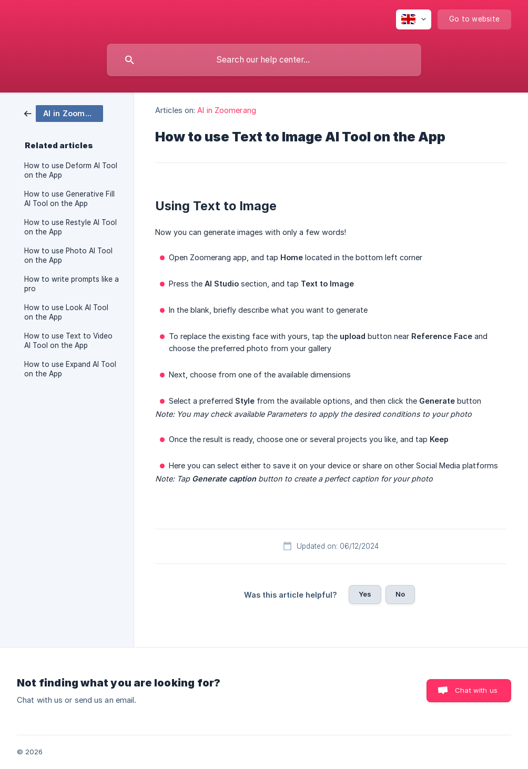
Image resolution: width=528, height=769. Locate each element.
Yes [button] (365, 594)
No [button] (400, 594)
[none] (413, 19)
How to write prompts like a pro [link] (71, 284)
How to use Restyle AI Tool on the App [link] (70, 227)
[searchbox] (264, 60)
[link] (63, 113)
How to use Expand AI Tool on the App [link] (70, 369)
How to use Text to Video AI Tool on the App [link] (68, 341)
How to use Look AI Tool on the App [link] (66, 312)
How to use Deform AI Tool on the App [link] (70, 170)
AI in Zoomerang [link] (226, 110)
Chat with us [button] (476, 690)
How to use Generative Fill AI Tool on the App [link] (69, 199)
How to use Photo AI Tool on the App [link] (68, 255)
